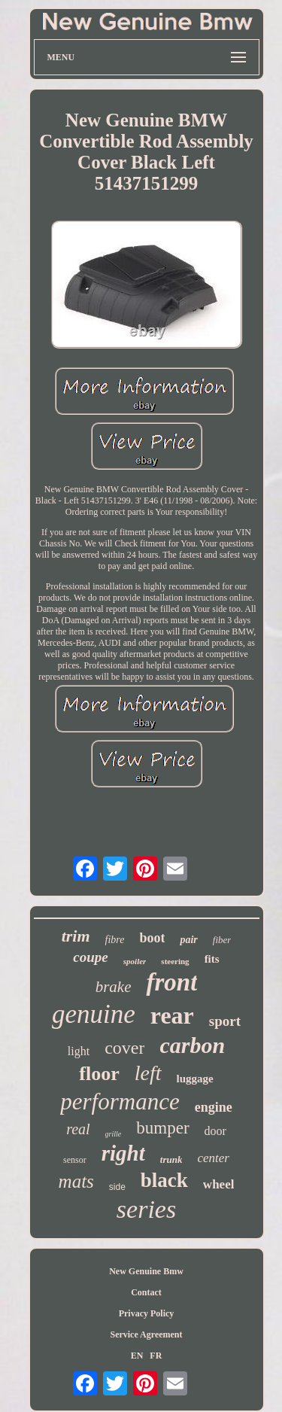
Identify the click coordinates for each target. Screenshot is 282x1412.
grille (113, 1134)
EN (137, 1355)
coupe (90, 957)
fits (212, 959)
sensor (74, 1160)
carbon (192, 1045)
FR (156, 1355)
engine (213, 1107)
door (215, 1130)
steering (175, 961)
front (171, 982)
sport (225, 1021)
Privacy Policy (146, 1313)
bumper (162, 1127)
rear (172, 1015)
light (78, 1051)
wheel (219, 1184)
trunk (171, 1159)
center (213, 1158)
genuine (93, 1014)
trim (76, 936)
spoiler (135, 961)
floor (99, 1074)
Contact (146, 1292)
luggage (195, 1079)
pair (188, 939)
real (77, 1129)
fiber (222, 939)
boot (152, 937)
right (123, 1153)
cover (124, 1047)
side (117, 1187)
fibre (115, 939)
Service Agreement (146, 1334)
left (148, 1073)
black (164, 1180)
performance (119, 1101)
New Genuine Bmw (146, 1271)
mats (76, 1181)
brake (114, 987)
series (146, 1209)
